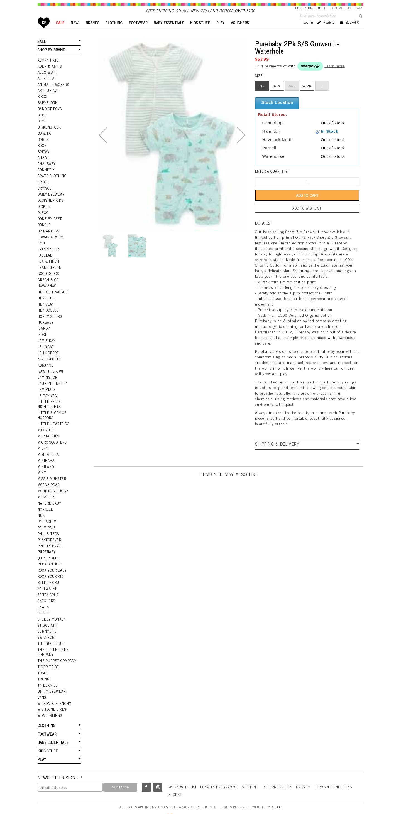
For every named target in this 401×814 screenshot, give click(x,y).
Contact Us (341, 8)
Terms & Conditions (340, 771)
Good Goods (48, 274)
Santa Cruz (48, 584)
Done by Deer (50, 222)
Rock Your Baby (52, 561)
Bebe (42, 121)
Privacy (308, 771)
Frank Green (49, 269)
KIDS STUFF (200, 32)
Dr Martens (48, 233)
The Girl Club (50, 631)
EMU (41, 245)
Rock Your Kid (50, 566)
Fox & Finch (48, 263)
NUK (41, 508)
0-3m (277, 95)
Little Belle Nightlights (49, 400)
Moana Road (49, 478)
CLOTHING (114, 32)
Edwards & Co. (50, 239)
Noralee (45, 502)
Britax (43, 157)
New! (75, 32)
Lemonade (46, 386)
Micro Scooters (52, 437)
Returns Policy (281, 771)
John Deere (48, 351)
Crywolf (45, 192)
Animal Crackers (53, 92)
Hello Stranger (52, 292)
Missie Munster (52, 472)
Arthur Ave (48, 98)
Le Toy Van (47, 392)
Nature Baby (49, 496)
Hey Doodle (48, 310)
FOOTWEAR (138, 32)
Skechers (46, 590)
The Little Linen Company (53, 640)
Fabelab (45, 257)
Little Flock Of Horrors (52, 411)
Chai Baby (46, 169)
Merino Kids (48, 431)
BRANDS (92, 32)
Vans (42, 683)
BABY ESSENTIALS (169, 32)
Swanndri (46, 625)
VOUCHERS (240, 32)
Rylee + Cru (48, 572)
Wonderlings (49, 701)
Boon (42, 151)
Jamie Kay (46, 339)
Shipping (253, 771)
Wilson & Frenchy (54, 689)
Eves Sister (48, 251)
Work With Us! (183, 771)
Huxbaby (45, 321)
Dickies (44, 210)
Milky (43, 443)
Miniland (46, 461)
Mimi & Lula (48, 449)
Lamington (47, 374)
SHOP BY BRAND (51, 59)
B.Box (42, 104)
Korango (45, 363)
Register (329, 32)
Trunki (44, 665)
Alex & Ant (48, 80)
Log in (308, 32)
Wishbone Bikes (51, 695)
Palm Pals (47, 519)
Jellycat (45, 345)
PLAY (220, 32)
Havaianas (47, 286)
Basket (352, 32)
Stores (175, 778)
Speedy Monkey (51, 608)
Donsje (44, 227)
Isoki (42, 333)
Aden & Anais (50, 74)
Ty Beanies (47, 671)
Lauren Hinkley (52, 380)
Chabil (44, 163)
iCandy (44, 327)
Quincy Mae (48, 549)
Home (44, 32)
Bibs (41, 128)
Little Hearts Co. (53, 419)
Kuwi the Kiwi (50, 369)
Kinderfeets (49, 357)
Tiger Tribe (48, 653)
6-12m (307, 95)
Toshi (43, 659)
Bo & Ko (45, 139)
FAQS (359, 8)
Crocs (43, 186)
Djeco (43, 216)
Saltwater (47, 578)
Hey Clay (45, 304)
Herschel (46, 298)
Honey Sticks (50, 316)
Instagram (157, 771)
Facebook (146, 771)
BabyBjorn (47, 110)
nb (262, 95)
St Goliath (47, 613)
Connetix (46, 175)
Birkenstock (49, 133)
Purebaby (46, 543)
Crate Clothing (52, 180)
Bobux (43, 145)
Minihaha (46, 455)
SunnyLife (47, 619)
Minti (42, 466)
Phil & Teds (48, 525)
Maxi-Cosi (46, 425)
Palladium (47, 514)
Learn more (334, 75)
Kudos (277, 790)
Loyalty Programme (221, 771)
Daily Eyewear (50, 198)
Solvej (43, 602)
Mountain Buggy (53, 484)
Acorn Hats (48, 69)
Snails (43, 596)
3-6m (292, 95)
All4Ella (46, 86)
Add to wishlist (307, 217)
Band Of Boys (50, 116)
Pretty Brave (50, 537)
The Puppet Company (57, 648)
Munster (46, 490)
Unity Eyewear (51, 677)
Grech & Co (48, 280)
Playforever (49, 531)
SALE (60, 32)
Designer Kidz (50, 204)
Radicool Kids (50, 555)
